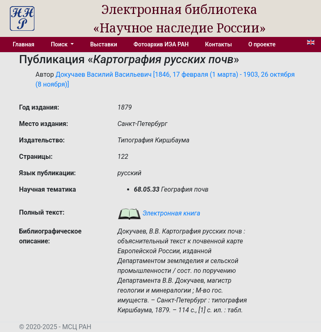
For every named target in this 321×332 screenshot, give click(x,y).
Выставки (103, 44)
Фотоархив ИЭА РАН (161, 44)
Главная (23, 44)
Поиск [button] (60, 44)
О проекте (261, 44)
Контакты (218, 44)
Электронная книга (159, 213)
